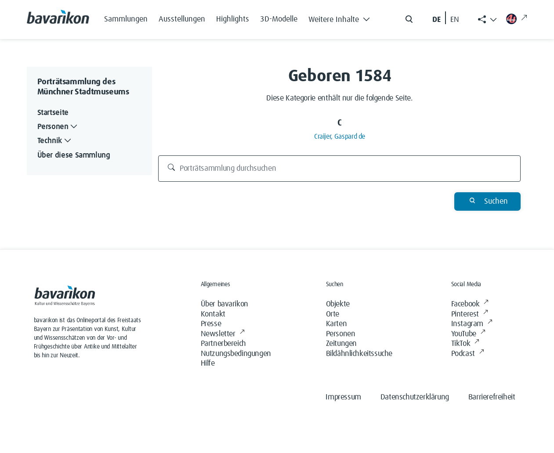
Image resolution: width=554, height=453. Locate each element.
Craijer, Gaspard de (339, 136)
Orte (332, 314)
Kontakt (213, 314)
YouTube (468, 334)
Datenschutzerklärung (414, 397)
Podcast (467, 354)
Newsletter (223, 334)
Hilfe (208, 363)
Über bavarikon (224, 304)
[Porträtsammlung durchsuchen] (339, 168)
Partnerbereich (223, 344)
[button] (341, 17)
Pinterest (469, 314)
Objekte (338, 304)
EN (454, 20)
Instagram (471, 324)
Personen (340, 334)
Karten (336, 324)
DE (436, 20)
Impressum (343, 397)
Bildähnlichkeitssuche (359, 354)
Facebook (470, 304)
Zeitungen (341, 344)
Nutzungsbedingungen (236, 354)
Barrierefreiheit (491, 397)
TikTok (465, 344)
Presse (211, 324)
